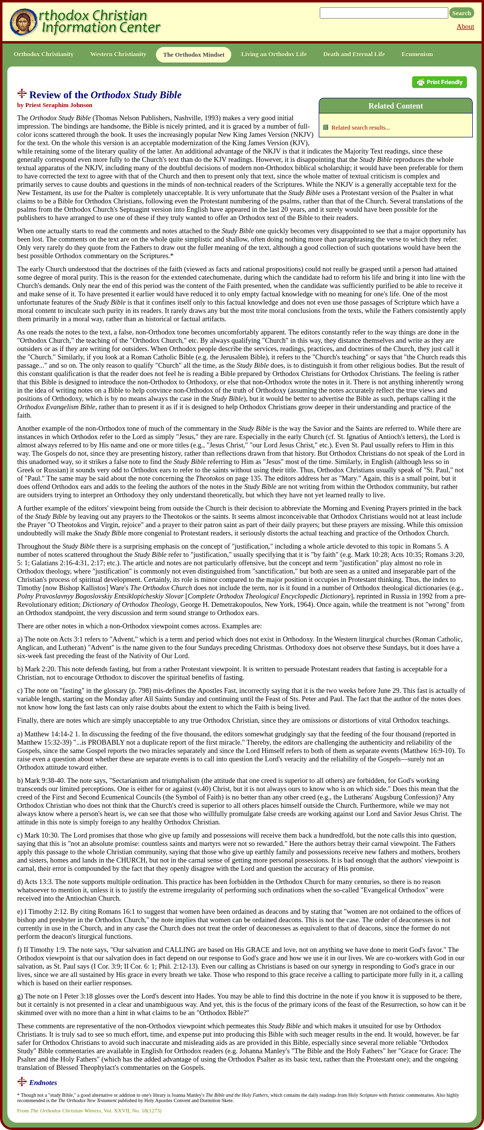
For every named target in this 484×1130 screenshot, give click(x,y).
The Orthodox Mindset (193, 54)
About (465, 26)
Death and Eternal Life (354, 54)
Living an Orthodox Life (274, 54)
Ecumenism (417, 54)
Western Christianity (118, 54)
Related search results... (360, 127)
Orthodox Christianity (44, 54)
